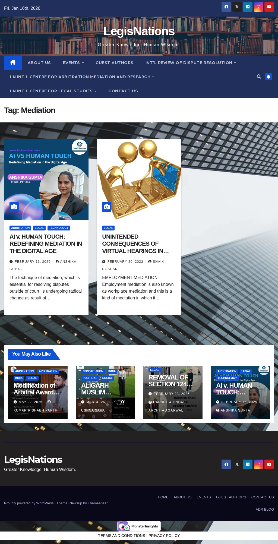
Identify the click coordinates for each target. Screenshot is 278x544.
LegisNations (139, 31)
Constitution (93, 371)
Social (107, 378)
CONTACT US (123, 90)
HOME (163, 497)
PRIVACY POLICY (164, 535)
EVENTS (72, 62)
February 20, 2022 (126, 262)
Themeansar (97, 503)
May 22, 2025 (31, 402)
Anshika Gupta (233, 410)
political (90, 378)
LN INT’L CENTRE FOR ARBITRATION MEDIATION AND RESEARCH (81, 76)
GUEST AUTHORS (115, 62)
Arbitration (20, 227)
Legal (39, 227)
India (19, 378)
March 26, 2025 (101, 402)
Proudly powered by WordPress (29, 503)
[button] (259, 76)
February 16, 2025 (33, 262)
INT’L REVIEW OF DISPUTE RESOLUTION (190, 62)
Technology (58, 227)
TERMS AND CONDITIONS (121, 535)
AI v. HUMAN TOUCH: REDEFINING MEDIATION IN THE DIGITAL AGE (46, 243)
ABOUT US (39, 62)
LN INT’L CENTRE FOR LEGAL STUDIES (52, 90)
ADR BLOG (265, 509)
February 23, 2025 (171, 394)
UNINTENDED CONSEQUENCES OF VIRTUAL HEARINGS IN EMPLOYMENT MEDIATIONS (132, 251)
